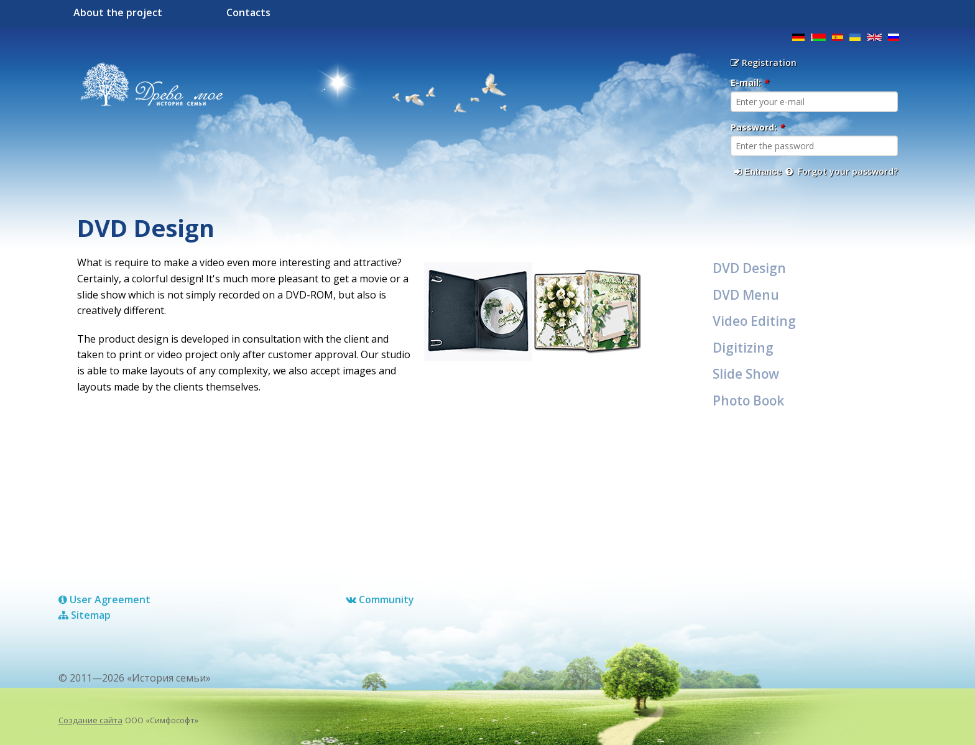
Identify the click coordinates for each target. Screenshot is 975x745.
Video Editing (754, 321)
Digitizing (743, 347)
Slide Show (746, 373)
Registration (764, 62)
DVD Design (749, 268)
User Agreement (104, 599)
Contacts (248, 12)
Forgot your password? (841, 171)
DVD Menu (746, 294)
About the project (117, 12)
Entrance (758, 172)
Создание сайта (90, 720)
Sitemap (84, 615)
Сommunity (380, 599)
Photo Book (748, 400)
